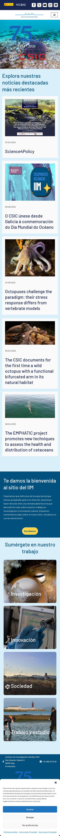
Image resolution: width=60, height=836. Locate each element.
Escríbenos (30, 531)
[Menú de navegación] (54, 14)
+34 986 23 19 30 (50, 761)
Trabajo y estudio (30, 732)
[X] (39, 5)
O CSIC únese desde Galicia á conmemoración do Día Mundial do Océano (29, 221)
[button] (55, 782)
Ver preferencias (30, 825)
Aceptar (30, 809)
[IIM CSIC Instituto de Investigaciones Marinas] (30, 15)
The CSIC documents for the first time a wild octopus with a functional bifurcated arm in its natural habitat (29, 371)
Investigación (26, 594)
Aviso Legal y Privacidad (28, 832)
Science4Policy (19, 151)
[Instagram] (50, 5)
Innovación (23, 640)
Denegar (30, 817)
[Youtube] (45, 5)
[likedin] (56, 5)
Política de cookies (11, 832)
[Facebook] (34, 5)
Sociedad (21, 686)
